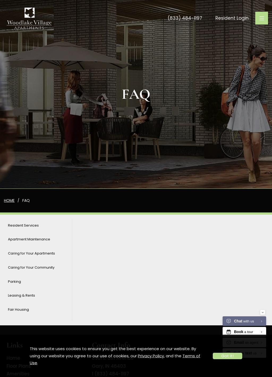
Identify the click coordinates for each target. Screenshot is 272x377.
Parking (14, 281)
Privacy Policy (151, 356)
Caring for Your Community (31, 267)
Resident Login (232, 18)
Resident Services (23, 225)
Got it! (227, 356)
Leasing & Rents (21, 295)
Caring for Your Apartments (31, 253)
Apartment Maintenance (29, 239)
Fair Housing (18, 309)
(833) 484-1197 (185, 18)
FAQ (26, 200)
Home (9, 200)
